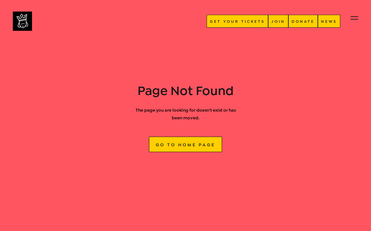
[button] (354, 18)
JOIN (278, 21)
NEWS (329, 21)
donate (303, 21)
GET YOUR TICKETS (237, 21)
